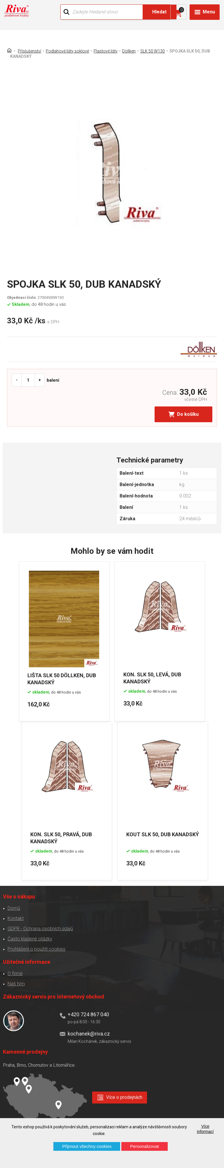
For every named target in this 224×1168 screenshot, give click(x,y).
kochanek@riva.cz (88, 1033)
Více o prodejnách (124, 1096)
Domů (13, 907)
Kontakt (15, 918)
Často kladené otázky (29, 938)
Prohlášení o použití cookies (36, 948)
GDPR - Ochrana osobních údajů (40, 928)
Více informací (205, 1129)
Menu (209, 12)
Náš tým (15, 983)
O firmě (14, 973)
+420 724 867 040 (88, 1014)
